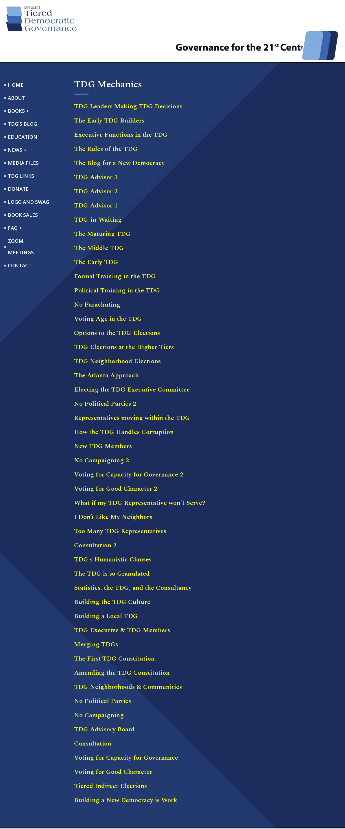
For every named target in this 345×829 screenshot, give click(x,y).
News (15, 124)
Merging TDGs (96, 619)
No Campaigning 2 (101, 435)
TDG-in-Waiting (98, 194)
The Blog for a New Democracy (119, 138)
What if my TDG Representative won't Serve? (139, 478)
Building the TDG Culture (112, 577)
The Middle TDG (99, 223)
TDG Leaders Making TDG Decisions (128, 81)
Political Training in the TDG (117, 265)
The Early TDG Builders (109, 95)
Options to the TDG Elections (117, 308)
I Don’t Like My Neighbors (113, 492)
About (16, 72)
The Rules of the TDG (106, 124)
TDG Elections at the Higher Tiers (124, 322)
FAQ (13, 202)
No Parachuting (97, 279)
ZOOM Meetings (21, 221)
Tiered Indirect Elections (110, 761)
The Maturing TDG (102, 209)
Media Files (23, 137)
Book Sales (23, 189)
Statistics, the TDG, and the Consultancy (133, 562)
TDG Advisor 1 (96, 180)
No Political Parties (102, 676)
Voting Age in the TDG (108, 293)
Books (16, 85)
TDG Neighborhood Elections (117, 336)
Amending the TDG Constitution (122, 647)
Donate (18, 163)
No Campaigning (99, 690)
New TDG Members (103, 421)
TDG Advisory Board (104, 704)
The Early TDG (96, 237)
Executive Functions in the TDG (121, 109)
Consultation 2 (95, 520)
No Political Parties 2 (105, 378)
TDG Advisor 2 (96, 166)
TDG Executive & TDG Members (122, 605)
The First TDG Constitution (114, 633)
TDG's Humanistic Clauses (113, 534)
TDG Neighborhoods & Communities (128, 662)
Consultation (92, 718)
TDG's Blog (22, 98)
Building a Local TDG (106, 591)
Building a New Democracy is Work (125, 775)
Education (22, 111)
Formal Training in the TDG (115, 251)
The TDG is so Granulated (112, 548)
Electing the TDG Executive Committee (132, 364)
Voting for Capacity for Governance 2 (128, 449)
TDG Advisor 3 (96, 152)
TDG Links (21, 150)
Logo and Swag (28, 176)
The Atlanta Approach (106, 350)
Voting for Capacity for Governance (126, 732)
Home (15, 59)
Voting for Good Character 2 (115, 463)
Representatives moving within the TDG (132, 393)
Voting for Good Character (113, 747)
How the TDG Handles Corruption (124, 407)
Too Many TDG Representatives (120, 506)
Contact (20, 240)
